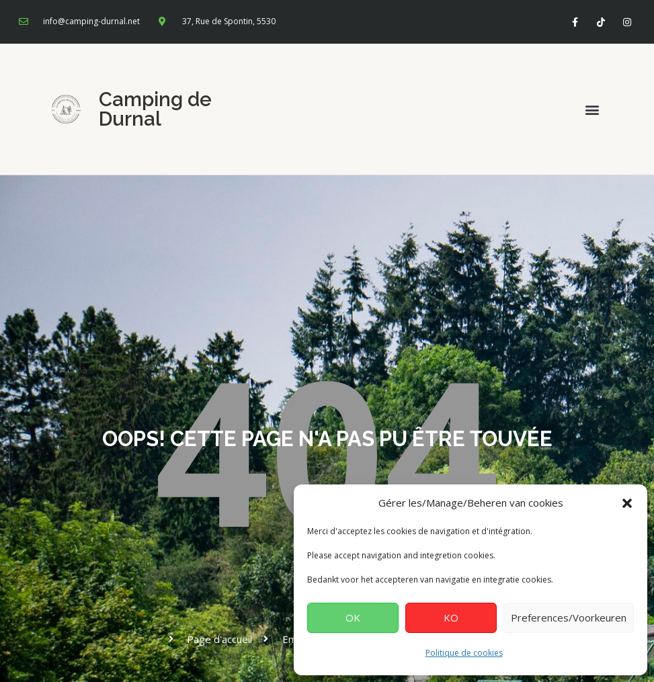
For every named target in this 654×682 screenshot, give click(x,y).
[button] (627, 503)
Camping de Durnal (155, 109)
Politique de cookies (464, 652)
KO (451, 617)
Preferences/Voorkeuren (568, 617)
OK (352, 617)
